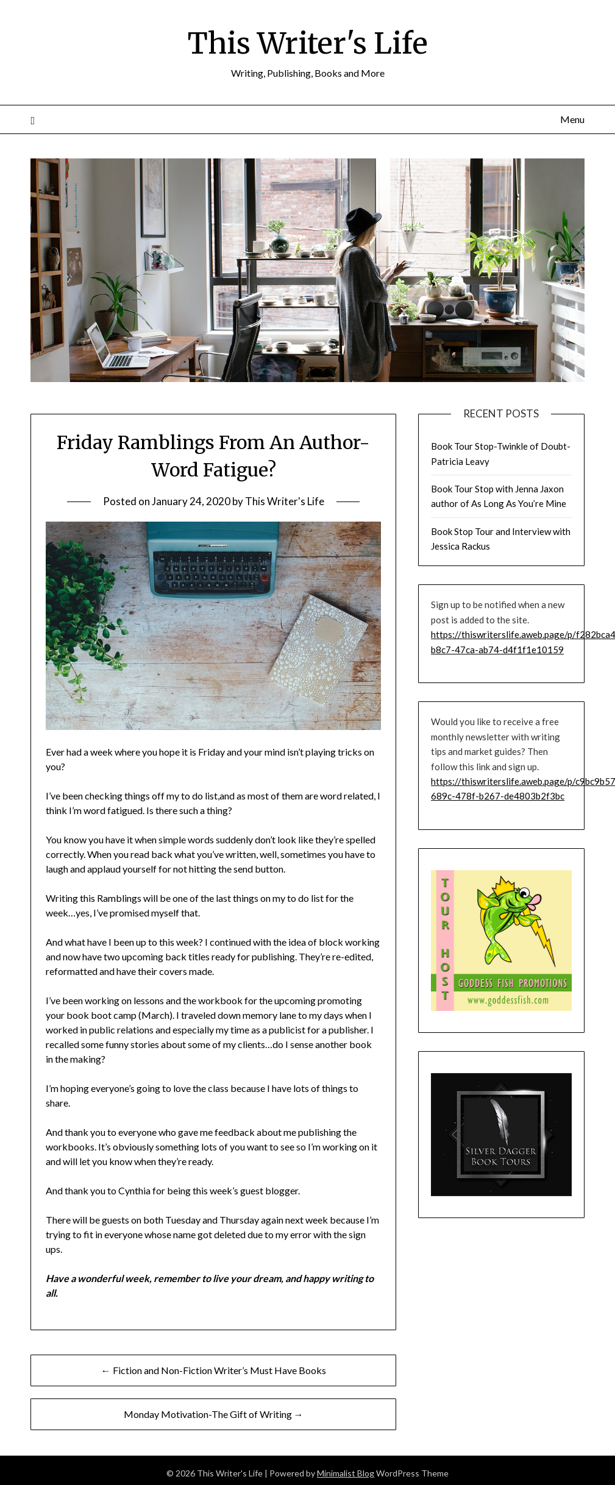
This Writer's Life (307, 43)
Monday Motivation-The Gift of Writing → (214, 1413)
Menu (572, 118)
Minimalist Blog (345, 1472)
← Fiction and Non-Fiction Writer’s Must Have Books (213, 1369)
